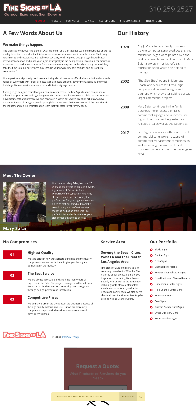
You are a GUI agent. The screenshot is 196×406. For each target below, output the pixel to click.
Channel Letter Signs (166, 266)
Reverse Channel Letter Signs (170, 272)
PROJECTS (56, 20)
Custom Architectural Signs (169, 307)
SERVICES (89, 20)
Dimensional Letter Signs (168, 284)
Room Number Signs (166, 318)
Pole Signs (160, 301)
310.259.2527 (171, 9)
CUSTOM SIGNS (107, 20)
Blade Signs (161, 249)
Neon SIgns (161, 261)
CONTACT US (72, 20)
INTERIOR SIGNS (154, 20)
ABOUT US (40, 20)
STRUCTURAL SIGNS (130, 20)
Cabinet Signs (162, 255)
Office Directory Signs (166, 312)
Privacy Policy (70, 337)
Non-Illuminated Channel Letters (172, 278)
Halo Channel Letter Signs (168, 289)
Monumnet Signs (164, 295)
